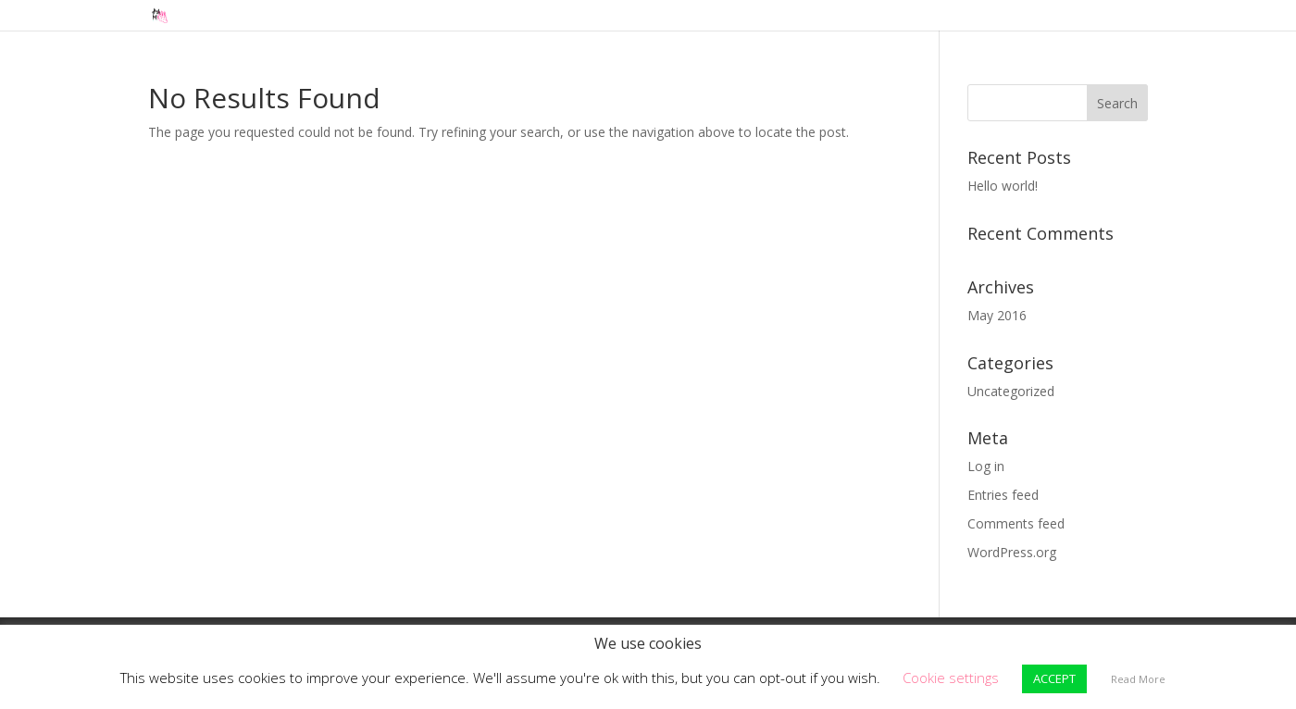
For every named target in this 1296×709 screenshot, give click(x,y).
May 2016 (997, 315)
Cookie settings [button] (951, 677)
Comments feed (1016, 523)
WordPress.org (1011, 552)
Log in (985, 466)
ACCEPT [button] (1054, 678)
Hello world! (1002, 185)
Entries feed (1003, 495)
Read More (1138, 679)
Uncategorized (1010, 391)
